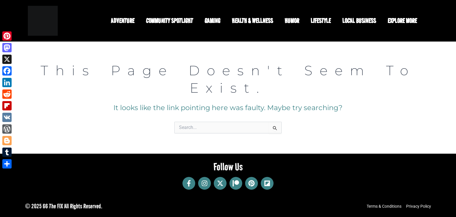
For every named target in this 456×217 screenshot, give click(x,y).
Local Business (359, 21)
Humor (292, 21)
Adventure (122, 21)
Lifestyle (321, 21)
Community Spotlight (169, 21)
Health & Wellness (252, 21)
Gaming (212, 21)
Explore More (402, 21)
